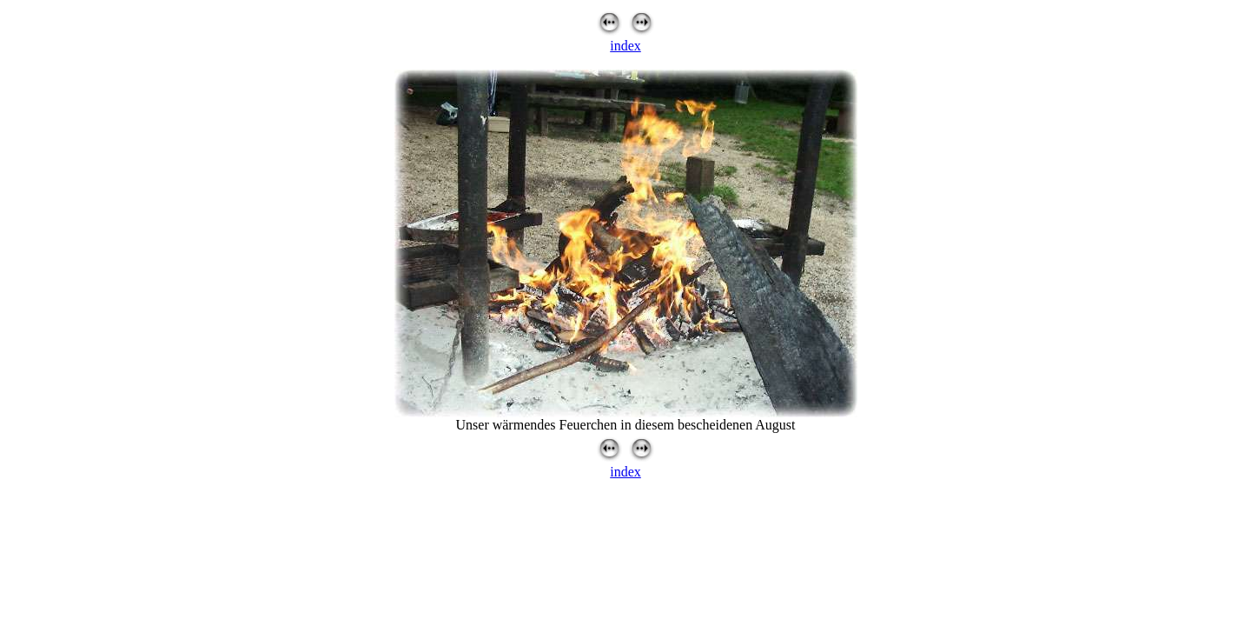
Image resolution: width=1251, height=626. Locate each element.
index (625, 45)
